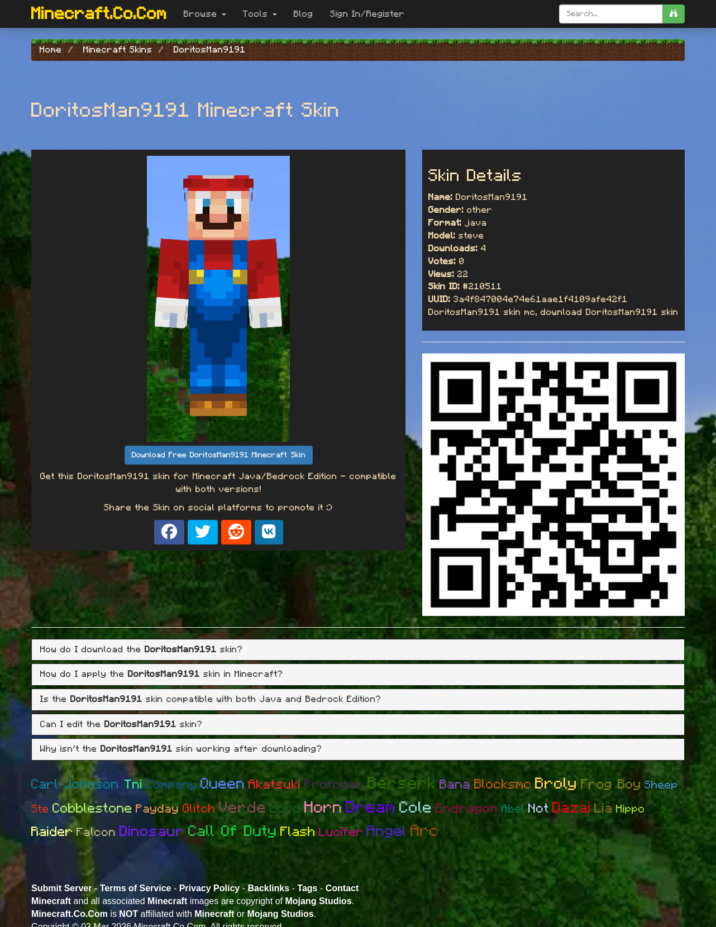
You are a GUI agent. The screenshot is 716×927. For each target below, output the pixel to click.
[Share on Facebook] (169, 532)
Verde (242, 808)
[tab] (358, 650)
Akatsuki (275, 784)
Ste (40, 809)
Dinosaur (152, 831)
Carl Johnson (78, 784)
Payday (157, 809)
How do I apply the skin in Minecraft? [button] (161, 674)
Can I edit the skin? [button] (121, 724)
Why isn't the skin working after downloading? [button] (181, 748)
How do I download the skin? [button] (141, 649)
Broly (556, 784)
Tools (260, 13)
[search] (673, 13)
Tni (134, 784)
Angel (387, 831)
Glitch (199, 808)
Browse (205, 13)
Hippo (630, 809)
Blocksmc (503, 784)
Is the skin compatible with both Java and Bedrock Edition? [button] (210, 699)
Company (171, 784)
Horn (323, 808)
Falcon (96, 832)
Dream (371, 807)
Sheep (661, 785)
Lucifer (341, 832)
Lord (285, 808)
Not (538, 808)
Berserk (401, 783)
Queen (223, 783)
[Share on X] (203, 532)
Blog (303, 13)
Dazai (571, 807)
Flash (298, 832)
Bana (455, 784)
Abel (513, 809)
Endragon (467, 808)
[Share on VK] (269, 532)
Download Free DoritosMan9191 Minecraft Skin (219, 455)
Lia (603, 808)
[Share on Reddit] (236, 532)
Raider (52, 832)
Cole (415, 808)
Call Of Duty (232, 831)
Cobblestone (92, 808)
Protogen (334, 784)
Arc (424, 831)
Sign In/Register (367, 13)
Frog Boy (611, 784)
